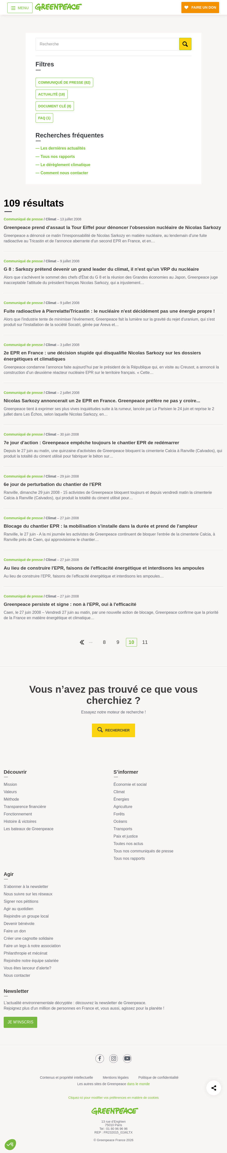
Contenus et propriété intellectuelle (66, 1077)
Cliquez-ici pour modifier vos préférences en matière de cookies (113, 1097)
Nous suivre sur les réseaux (28, 894)
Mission (10, 784)
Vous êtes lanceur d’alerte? (27, 968)
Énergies (121, 799)
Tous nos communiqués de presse (144, 851)
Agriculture (123, 807)
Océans (120, 821)
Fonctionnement (18, 814)
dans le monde (138, 1084)
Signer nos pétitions (21, 901)
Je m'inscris (20, 1022)
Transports (123, 829)
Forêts (119, 814)
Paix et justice (126, 836)
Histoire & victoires (20, 821)
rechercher (117, 730)
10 (131, 642)
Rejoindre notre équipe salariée (31, 961)
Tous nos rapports (129, 858)
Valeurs (10, 792)
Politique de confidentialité (158, 1077)
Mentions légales (116, 1077)
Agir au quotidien (18, 909)
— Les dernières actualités (61, 148)
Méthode (11, 799)
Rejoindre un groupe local (26, 916)
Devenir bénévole (19, 924)
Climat (119, 792)
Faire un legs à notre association (32, 946)
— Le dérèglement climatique (63, 165)
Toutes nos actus (128, 844)
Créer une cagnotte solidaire (28, 938)
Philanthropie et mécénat (25, 953)
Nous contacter (17, 975)
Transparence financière (25, 807)
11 (145, 642)
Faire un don (15, 931)
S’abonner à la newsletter (26, 886)
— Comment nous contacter (62, 173)
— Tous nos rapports (55, 156)
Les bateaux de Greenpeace (28, 829)
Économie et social (130, 784)
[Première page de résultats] (81, 642)
